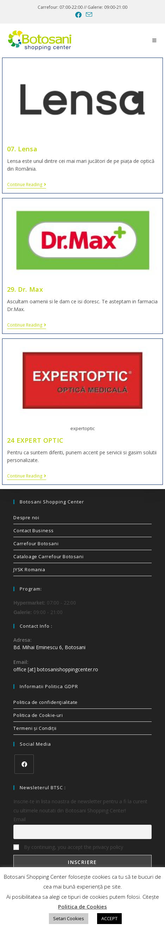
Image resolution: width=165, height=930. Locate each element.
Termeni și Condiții (34, 728)
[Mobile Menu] (154, 40)
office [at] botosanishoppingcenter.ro (55, 669)
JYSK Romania (29, 569)
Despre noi (26, 517)
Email (19, 819)
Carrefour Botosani (35, 543)
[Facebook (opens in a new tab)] (78, 15)
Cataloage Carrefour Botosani (48, 556)
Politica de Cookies (82, 906)
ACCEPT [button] (109, 918)
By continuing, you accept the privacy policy (68, 847)
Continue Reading (26, 184)
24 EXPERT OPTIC (35, 440)
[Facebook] (24, 764)
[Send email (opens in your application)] (88, 14)
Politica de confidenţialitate (45, 702)
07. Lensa (22, 149)
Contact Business (33, 530)
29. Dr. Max (25, 289)
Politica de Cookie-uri (38, 715)
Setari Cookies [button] (68, 918)
